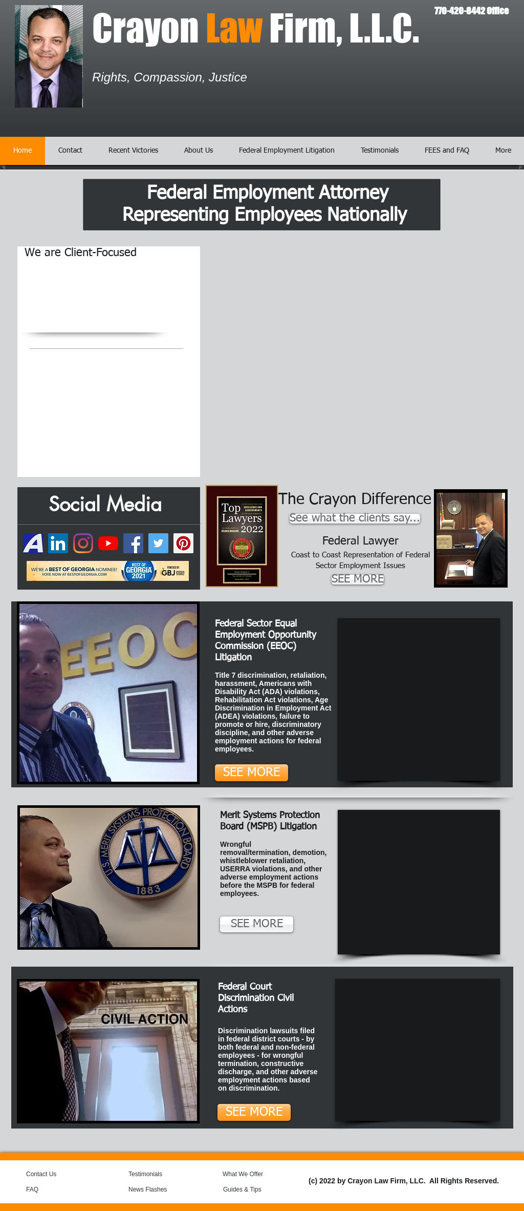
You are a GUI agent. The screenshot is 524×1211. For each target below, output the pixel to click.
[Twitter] (158, 543)
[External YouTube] (419, 699)
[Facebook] (133, 543)
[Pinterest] (183, 543)
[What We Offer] (250, 1174)
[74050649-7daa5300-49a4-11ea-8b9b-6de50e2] (33, 543)
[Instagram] (83, 543)
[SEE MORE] (358, 579)
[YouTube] (108, 543)
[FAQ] (46, 1189)
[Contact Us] (50, 1174)
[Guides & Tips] (250, 1189)
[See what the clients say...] (355, 519)
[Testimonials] (156, 1174)
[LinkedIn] (58, 543)
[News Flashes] (157, 1189)
